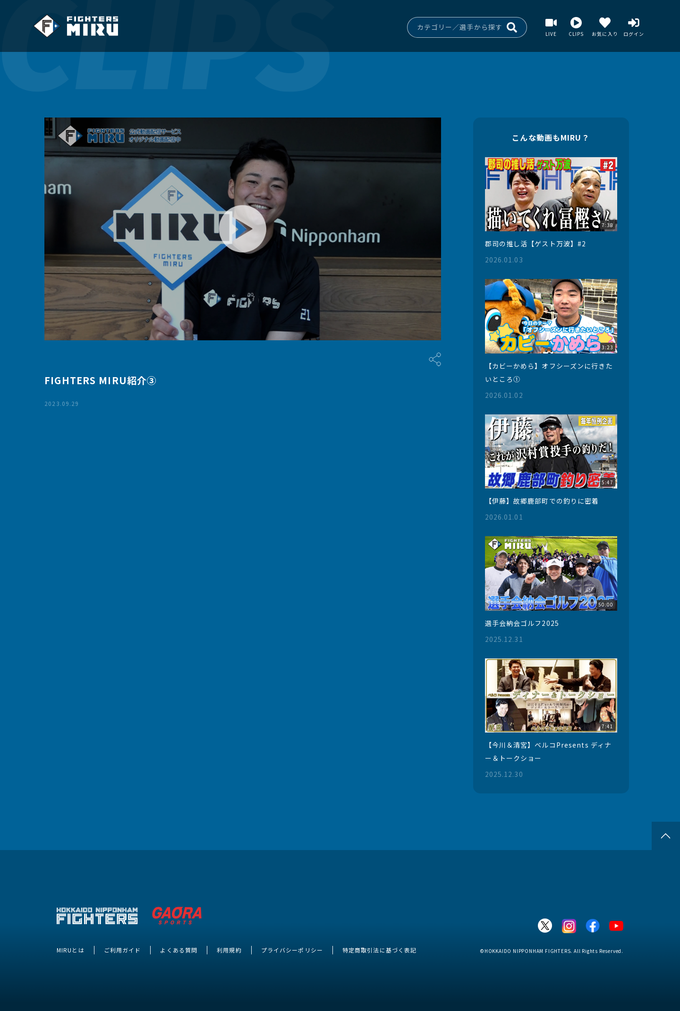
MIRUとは (71, 950)
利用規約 (229, 950)
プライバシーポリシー (292, 950)
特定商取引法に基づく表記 (379, 950)
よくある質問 (178, 950)
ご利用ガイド (122, 950)
